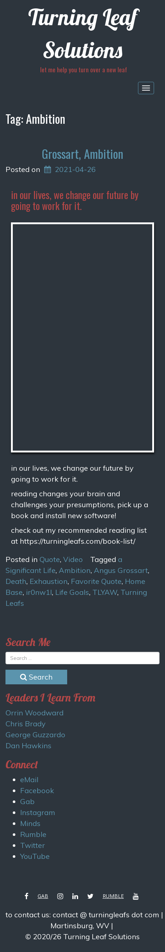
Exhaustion (49, 581)
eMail (29, 779)
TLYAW (104, 592)
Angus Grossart (121, 570)
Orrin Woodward (34, 712)
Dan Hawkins (28, 745)
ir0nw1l (39, 592)
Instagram (37, 812)
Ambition (75, 570)
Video (73, 559)
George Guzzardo (35, 734)
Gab (27, 801)
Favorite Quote (96, 581)
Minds (30, 823)
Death (15, 581)
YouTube (35, 856)
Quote (49, 559)
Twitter (32, 845)
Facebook (37, 790)
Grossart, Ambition (82, 154)
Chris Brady (25, 723)
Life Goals (72, 592)
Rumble (33, 834)
